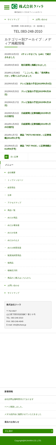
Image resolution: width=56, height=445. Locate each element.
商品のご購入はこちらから (19, 278)
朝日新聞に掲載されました (33, 65)
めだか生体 (12, 233)
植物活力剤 (12, 270)
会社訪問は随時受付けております (19, 399)
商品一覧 (11, 210)
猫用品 (10, 263)
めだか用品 (12, 218)
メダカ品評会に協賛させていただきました (22, 414)
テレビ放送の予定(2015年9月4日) (35, 83)
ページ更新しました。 (14, 407)
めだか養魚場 (13, 225)
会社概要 (11, 172)
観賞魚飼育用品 (14, 255)
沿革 (9, 195)
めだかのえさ (13, 240)
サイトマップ (13, 293)
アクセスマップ (14, 202)
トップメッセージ (15, 180)
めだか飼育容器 (14, 248)
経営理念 (11, 187)
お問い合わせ (13, 285)
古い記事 (14, 157)
